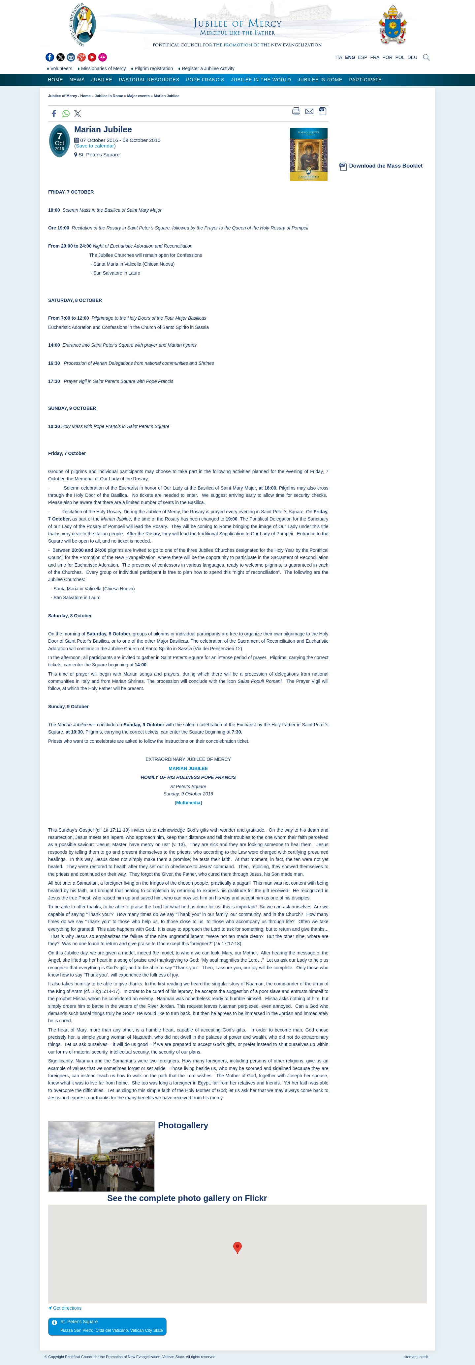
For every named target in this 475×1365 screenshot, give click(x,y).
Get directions (67, 1308)
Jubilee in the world (261, 79)
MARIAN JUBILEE (188, 768)
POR (387, 57)
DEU (412, 57)
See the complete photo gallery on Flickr (188, 1198)
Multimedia (188, 802)
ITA (338, 57)
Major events (138, 96)
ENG (350, 57)
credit (424, 1357)
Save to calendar (95, 145)
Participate (365, 79)
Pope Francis (205, 79)
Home (55, 79)
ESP (362, 57)
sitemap (409, 1357)
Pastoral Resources (149, 79)
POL (400, 57)
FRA (374, 57)
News (77, 79)
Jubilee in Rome (320, 79)
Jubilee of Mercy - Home (69, 96)
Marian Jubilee (166, 96)
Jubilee (101, 79)
